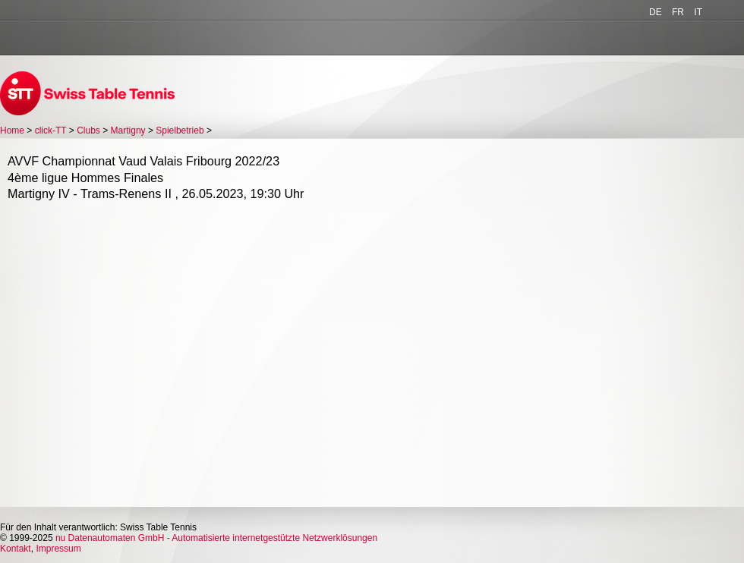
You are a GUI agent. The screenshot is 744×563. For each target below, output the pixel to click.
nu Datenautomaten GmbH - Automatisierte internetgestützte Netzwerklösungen (216, 538)
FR (678, 12)
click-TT (51, 130)
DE (655, 12)
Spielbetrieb (179, 130)
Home (12, 130)
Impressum (58, 548)
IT (698, 12)
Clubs (88, 130)
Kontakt (15, 548)
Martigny (128, 130)
